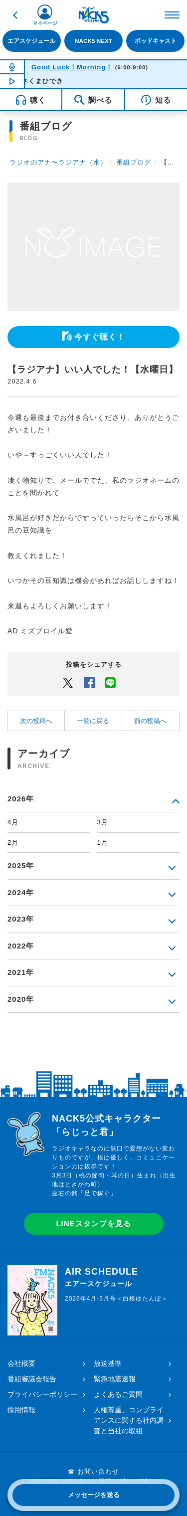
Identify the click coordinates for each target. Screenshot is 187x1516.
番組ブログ (133, 162)
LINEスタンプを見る (93, 1223)
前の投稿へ (150, 721)
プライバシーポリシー (42, 1394)
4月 (12, 822)
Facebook (89, 682)
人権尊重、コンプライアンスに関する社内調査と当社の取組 (129, 1420)
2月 (12, 842)
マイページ (44, 23)
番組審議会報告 (31, 1379)
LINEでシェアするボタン (110, 682)
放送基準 (108, 1363)
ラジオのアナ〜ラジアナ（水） (58, 162)
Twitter (68, 682)
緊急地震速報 (115, 1379)
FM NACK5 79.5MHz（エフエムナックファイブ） (93, 15)
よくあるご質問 (118, 1394)
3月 (102, 822)
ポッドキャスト (156, 40)
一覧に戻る (93, 721)
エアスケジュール (31, 40)
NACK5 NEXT (93, 40)
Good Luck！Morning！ (72, 67)
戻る (15, 15)
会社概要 (21, 1363)
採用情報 (21, 1410)
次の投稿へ (36, 721)
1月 (102, 842)
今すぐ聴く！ (99, 337)
